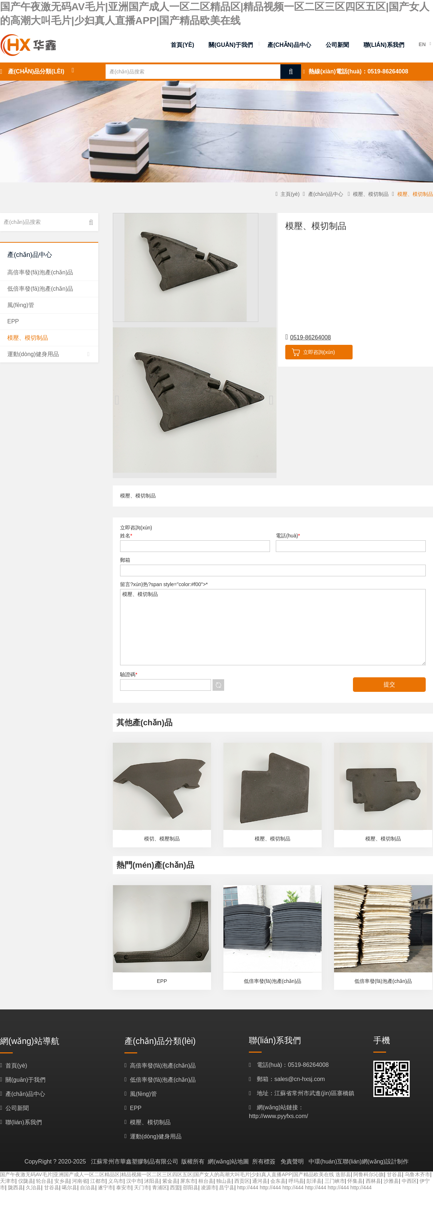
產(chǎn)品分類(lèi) (36, 71)
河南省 (79, 1181)
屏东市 (187, 1181)
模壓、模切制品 (273, 627)
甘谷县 (394, 1174)
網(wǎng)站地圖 (228, 1161)
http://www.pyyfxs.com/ (278, 1116)
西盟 (175, 1187)
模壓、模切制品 (371, 194)
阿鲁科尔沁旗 (368, 1174)
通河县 (259, 1181)
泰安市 (123, 1187)
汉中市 (134, 1181)
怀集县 (355, 1181)
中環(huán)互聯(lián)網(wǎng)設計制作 (359, 1161)
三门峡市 (335, 1181)
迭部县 (343, 1174)
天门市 (141, 1187)
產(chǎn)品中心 (325, 194)
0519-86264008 (388, 71)
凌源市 (208, 1187)
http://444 (247, 1187)
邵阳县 (190, 1187)
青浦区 (159, 1187)
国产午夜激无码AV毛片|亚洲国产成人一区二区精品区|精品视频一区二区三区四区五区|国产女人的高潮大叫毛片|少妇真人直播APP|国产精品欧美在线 (167, 1174)
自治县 (87, 1187)
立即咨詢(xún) (312, 351)
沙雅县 (391, 1181)
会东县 (278, 1181)
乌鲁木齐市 (417, 1174)
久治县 (33, 1187)
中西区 (409, 1181)
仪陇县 (25, 1181)
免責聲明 (292, 1161)
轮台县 (43, 1181)
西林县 (373, 1181)
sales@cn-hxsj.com (299, 1079)
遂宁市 (105, 1187)
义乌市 (115, 1181)
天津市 (7, 1181)
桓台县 (206, 1181)
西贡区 (242, 1181)
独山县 (223, 1181)
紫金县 (170, 1181)
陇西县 (15, 1187)
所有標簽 (263, 1161)
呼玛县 (296, 1181)
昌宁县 (226, 1187)
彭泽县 (314, 1181)
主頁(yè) (290, 194)
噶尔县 (69, 1187)
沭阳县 (151, 1181)
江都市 (98, 1181)
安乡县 (61, 1181)
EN (422, 44)
